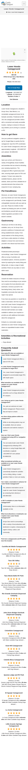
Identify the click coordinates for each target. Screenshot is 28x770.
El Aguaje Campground (14, 693)
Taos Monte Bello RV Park (14, 576)
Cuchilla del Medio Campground (14, 546)
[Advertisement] (14, 32)
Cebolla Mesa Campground (14, 660)
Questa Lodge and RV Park (14, 675)
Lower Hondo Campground (17, 12)
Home (9, 12)
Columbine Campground (14, 630)
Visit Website (14, 99)
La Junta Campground (14, 710)
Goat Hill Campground (14, 646)
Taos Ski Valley (14, 560)
